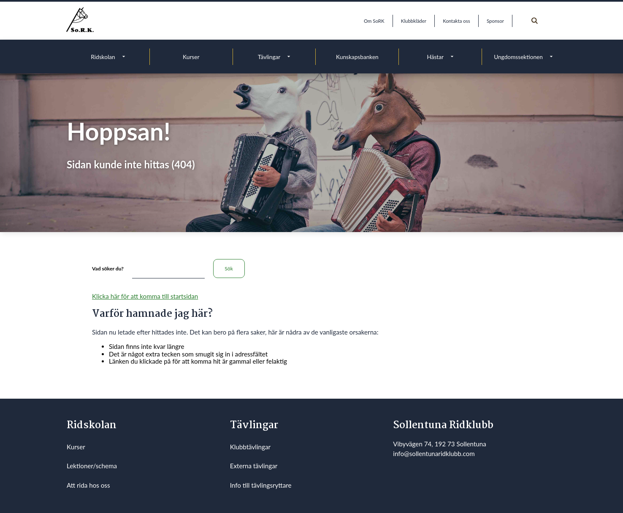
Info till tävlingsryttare (261, 485)
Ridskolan (103, 56)
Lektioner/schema (92, 466)
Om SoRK (374, 21)
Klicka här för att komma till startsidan (145, 296)
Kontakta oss (456, 21)
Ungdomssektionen (518, 56)
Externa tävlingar (254, 466)
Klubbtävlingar (250, 447)
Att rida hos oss (88, 485)
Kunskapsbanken (357, 56)
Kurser (191, 56)
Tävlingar (269, 56)
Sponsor (495, 21)
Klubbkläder (413, 21)
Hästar (435, 56)
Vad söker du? (108, 268)
